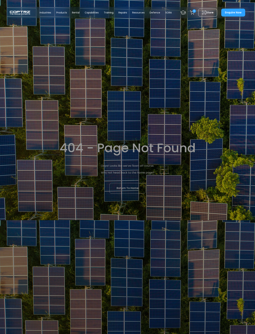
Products (61, 12)
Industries (45, 12)
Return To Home (128, 188)
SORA (168, 12)
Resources (138, 12)
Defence (155, 12)
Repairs (122, 12)
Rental (76, 12)
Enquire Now (233, 12)
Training (108, 12)
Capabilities (92, 12)
